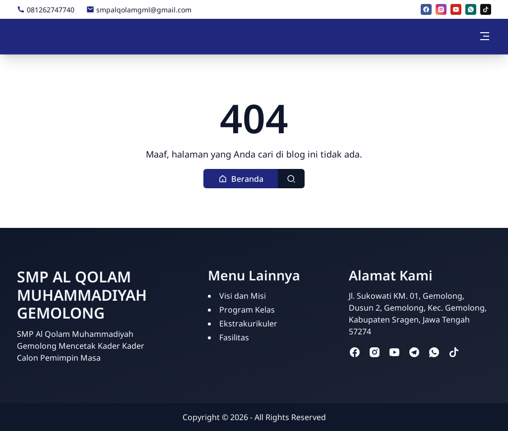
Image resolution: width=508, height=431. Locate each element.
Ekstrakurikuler (248, 323)
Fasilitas (234, 337)
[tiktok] (485, 9)
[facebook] (426, 9)
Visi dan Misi (242, 295)
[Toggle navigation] (484, 36)
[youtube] (455, 9)
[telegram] (414, 352)
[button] (240, 178)
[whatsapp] (470, 9)
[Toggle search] (291, 178)
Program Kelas (247, 309)
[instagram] (441, 9)
